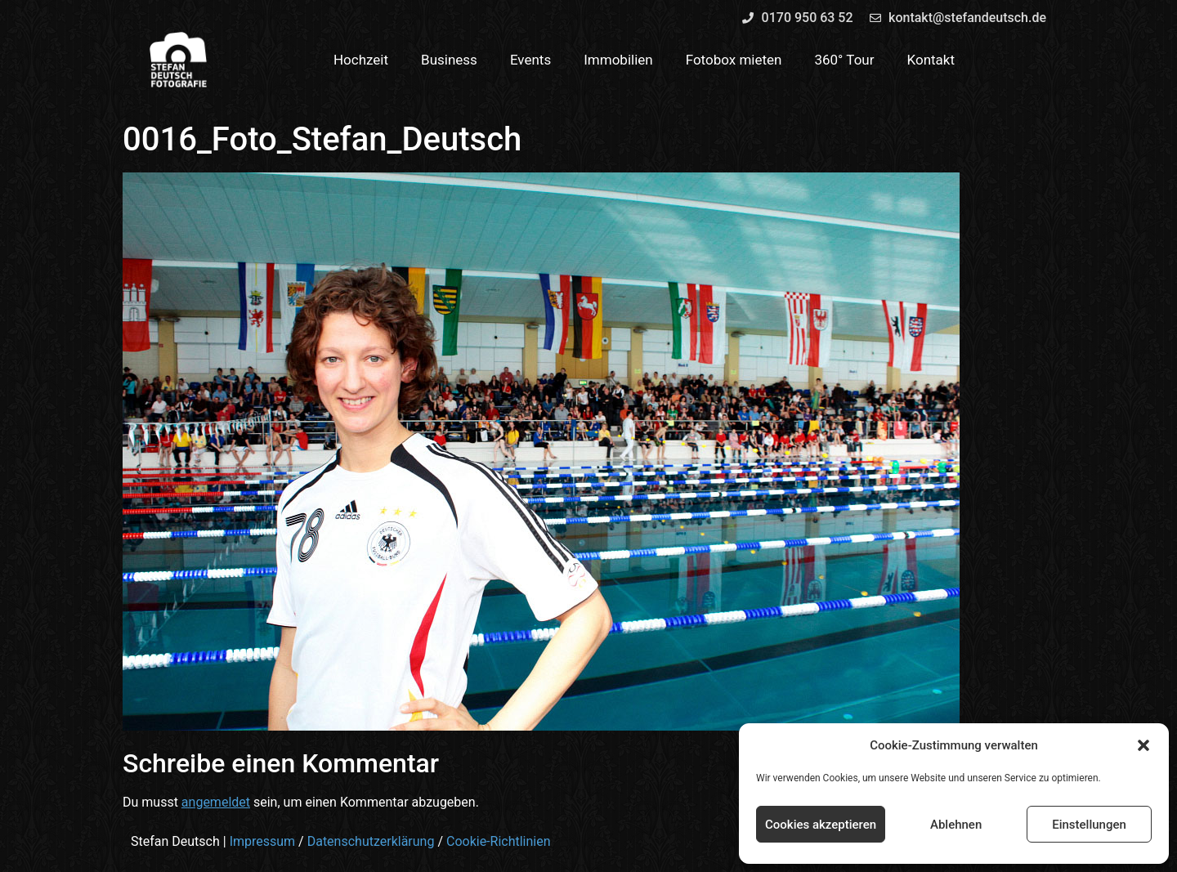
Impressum (263, 841)
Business (449, 59)
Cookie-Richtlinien (498, 841)
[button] (1143, 745)
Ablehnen (956, 824)
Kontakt (931, 59)
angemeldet (215, 802)
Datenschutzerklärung (371, 841)
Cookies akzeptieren (820, 824)
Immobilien (618, 59)
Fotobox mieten (734, 59)
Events (530, 59)
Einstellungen (1089, 824)
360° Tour (844, 59)
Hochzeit (360, 59)
